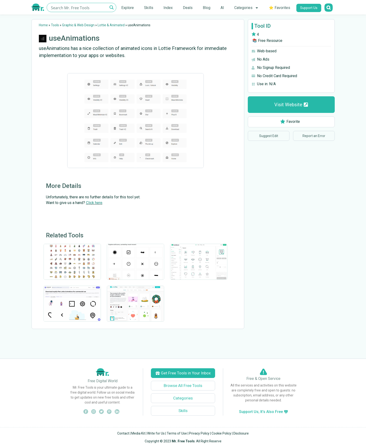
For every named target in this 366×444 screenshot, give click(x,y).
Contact (123, 433)
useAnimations (74, 38)
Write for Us (156, 433)
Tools (55, 25)
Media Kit (138, 433)
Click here (94, 202)
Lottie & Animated (111, 25)
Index (168, 7)
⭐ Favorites (279, 7)
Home (43, 25)
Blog (206, 7)
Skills (148, 7)
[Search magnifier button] (112, 7)
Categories (246, 8)
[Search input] (79, 7)
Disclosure (241, 433)
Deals (188, 7)
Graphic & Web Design (78, 25)
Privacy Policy (199, 433)
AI (222, 7)
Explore (127, 7)
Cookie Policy (221, 433)
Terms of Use (177, 433)
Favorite (290, 121)
